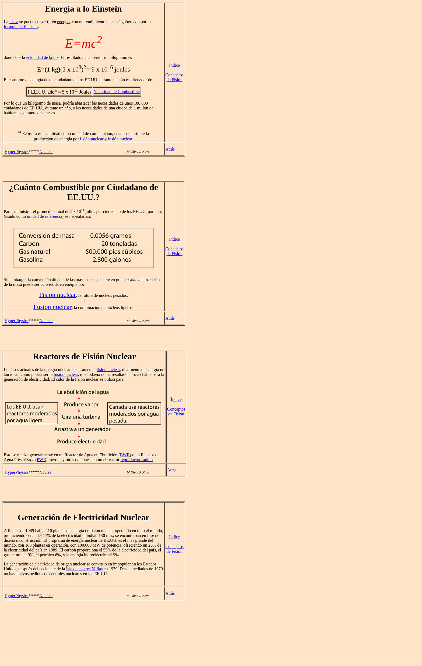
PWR (41, 459)
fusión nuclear (120, 139)
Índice (174, 65)
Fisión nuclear (57, 294)
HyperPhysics (17, 151)
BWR (124, 455)
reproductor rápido (137, 459)
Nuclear (46, 151)
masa (13, 21)
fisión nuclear (92, 139)
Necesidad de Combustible (117, 91)
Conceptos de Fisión (174, 77)
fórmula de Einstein (21, 26)
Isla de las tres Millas (84, 569)
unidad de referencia (44, 216)
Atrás (170, 149)
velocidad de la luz (42, 57)
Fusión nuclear (52, 306)
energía (63, 21)
